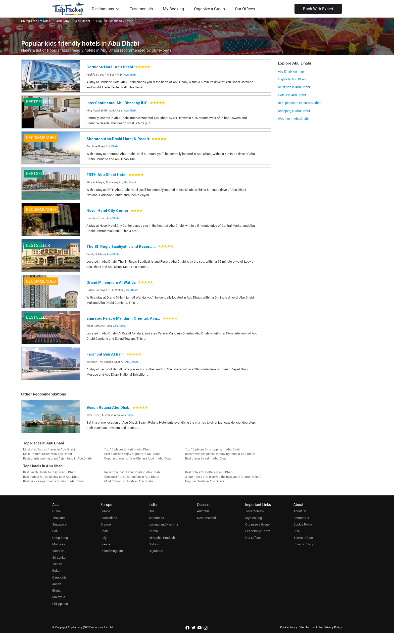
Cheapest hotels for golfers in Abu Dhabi (131, 477)
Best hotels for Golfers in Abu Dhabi (209, 472)
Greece (106, 524)
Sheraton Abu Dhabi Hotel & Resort (117, 139)
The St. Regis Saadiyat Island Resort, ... (121, 246)
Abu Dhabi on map (291, 71)
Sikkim (154, 544)
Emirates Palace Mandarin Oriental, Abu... (123, 318)
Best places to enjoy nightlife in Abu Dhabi (132, 454)
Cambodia (59, 577)
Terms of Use (303, 537)
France (105, 544)
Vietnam (58, 550)
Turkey (57, 564)
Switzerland (109, 517)
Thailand (58, 517)
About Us (299, 511)
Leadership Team (257, 531)
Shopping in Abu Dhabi (294, 110)
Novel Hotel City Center (107, 210)
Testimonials (141, 8)
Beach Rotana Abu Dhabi (108, 407)
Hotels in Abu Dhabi (292, 95)
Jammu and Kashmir (163, 524)
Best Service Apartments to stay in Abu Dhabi (53, 481)
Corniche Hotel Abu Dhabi (109, 67)
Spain (105, 531)
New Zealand (206, 517)
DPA (296, 531)
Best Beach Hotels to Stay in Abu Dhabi (49, 472)
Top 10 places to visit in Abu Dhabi (127, 449)
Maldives (58, 544)
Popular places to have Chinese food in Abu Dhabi (138, 458)
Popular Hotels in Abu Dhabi (204, 481)
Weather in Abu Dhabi (293, 118)
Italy (104, 537)
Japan (56, 584)
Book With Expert (318, 8)
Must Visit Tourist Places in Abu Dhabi (49, 449)
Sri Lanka (59, 557)
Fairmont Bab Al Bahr (105, 354)
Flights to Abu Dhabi (292, 79)
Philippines (60, 603)
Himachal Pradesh (162, 537)
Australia (203, 511)
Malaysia (58, 597)
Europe (105, 511)
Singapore (59, 524)
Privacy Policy (303, 544)
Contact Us (301, 517)
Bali (55, 531)
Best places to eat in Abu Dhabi (300, 102)
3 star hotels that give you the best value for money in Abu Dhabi (225, 477)
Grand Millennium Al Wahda (111, 282)
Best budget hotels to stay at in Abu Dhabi (51, 477)
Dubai (56, 511)
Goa (152, 511)
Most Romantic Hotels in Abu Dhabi (128, 481)
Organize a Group (209, 8)
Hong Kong (60, 537)
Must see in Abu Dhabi (294, 87)
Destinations (106, 8)
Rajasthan (156, 550)
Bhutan (57, 590)
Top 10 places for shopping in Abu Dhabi (212, 449)
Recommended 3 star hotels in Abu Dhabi (132, 472)
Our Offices (245, 8)
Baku (56, 570)
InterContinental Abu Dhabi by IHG (116, 103)
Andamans (156, 517)
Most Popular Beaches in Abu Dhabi (47, 454)
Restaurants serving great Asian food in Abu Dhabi (57, 458)
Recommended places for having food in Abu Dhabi (220, 454)
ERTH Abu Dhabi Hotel (106, 174)
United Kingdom (112, 550)
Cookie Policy (303, 524)
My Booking (173, 8)
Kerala (153, 531)
